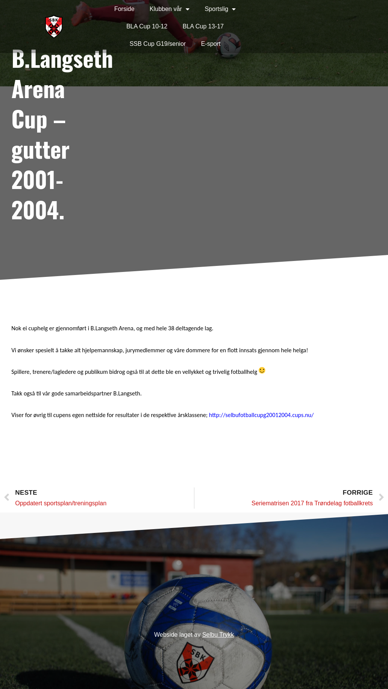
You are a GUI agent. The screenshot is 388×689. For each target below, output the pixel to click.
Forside (124, 9)
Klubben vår (169, 9)
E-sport (211, 44)
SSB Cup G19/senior (158, 44)
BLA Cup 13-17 (203, 26)
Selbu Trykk (218, 634)
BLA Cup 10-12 (146, 26)
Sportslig (220, 9)
